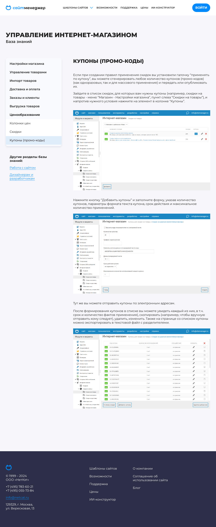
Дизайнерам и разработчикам (22, 176)
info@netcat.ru (17, 497)
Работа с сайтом (23, 168)
